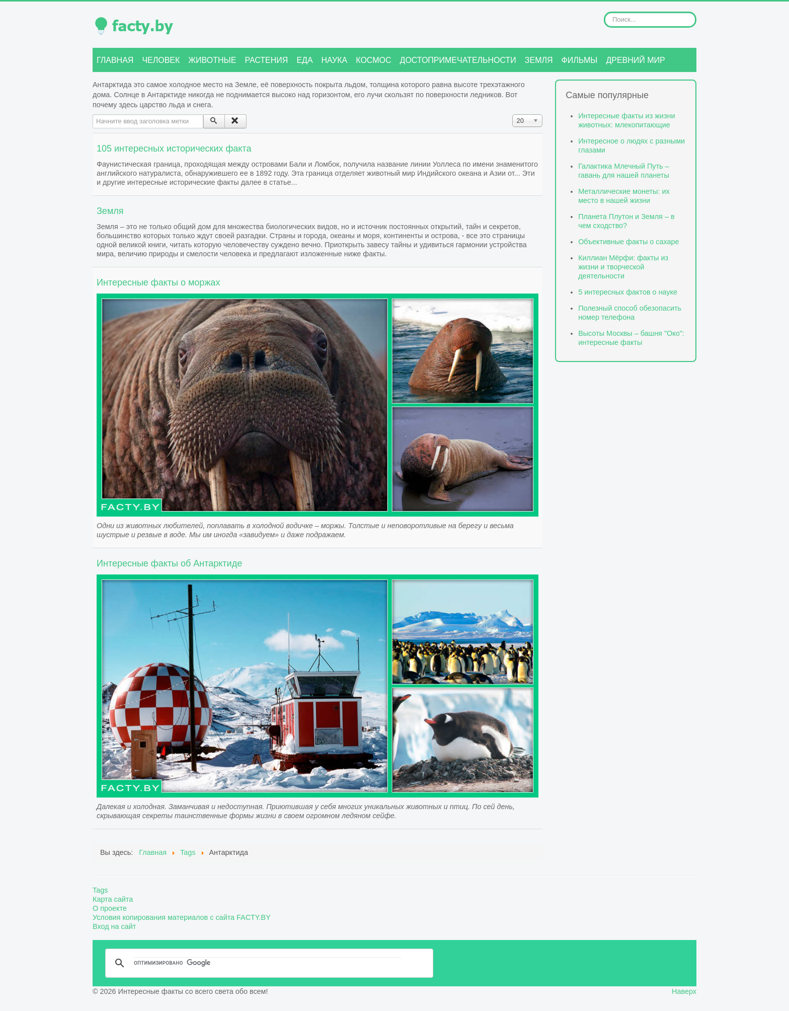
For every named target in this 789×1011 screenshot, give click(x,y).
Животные (212, 60)
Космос (373, 60)
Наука (335, 60)
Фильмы (580, 60)
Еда (304, 60)
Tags (100, 890)
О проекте (110, 908)
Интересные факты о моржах (158, 282)
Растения (266, 60)
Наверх (684, 991)
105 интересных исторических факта (174, 148)
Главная (115, 60)
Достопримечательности (458, 60)
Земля (539, 60)
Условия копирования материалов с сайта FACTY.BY (182, 917)
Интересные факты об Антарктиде (169, 563)
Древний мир (635, 60)
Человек (161, 60)
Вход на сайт (114, 926)
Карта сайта (113, 899)
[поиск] (268, 963)
